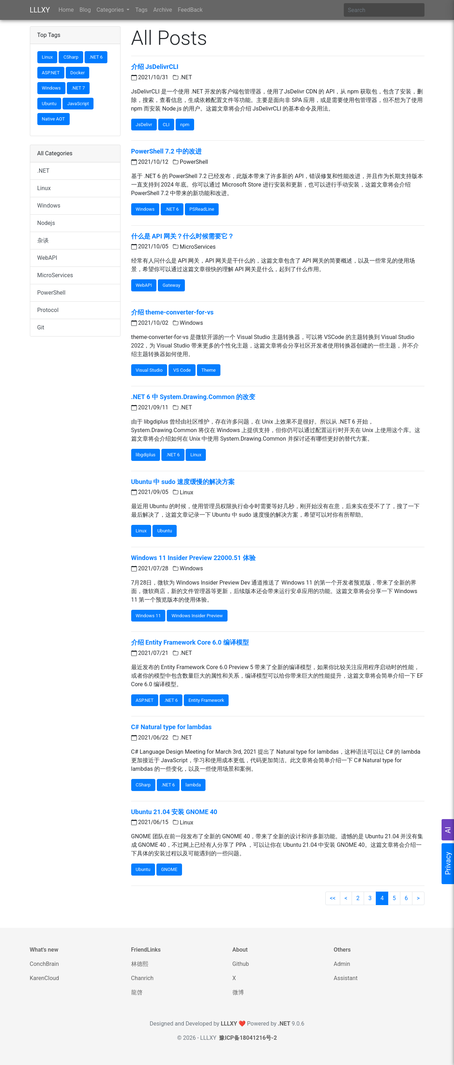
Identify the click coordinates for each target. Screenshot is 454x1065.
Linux (47, 57)
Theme (209, 370)
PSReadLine (201, 209)
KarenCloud (44, 978)
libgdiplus (146, 454)
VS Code (182, 370)
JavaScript (78, 103)
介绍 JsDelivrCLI (154, 66)
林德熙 (139, 964)
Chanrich (142, 978)
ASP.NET (51, 72)
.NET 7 (78, 88)
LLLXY (40, 10)
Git (40, 327)
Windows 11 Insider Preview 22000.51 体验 (193, 557)
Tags (141, 9)
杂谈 (43, 240)
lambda (193, 784)
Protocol (48, 310)
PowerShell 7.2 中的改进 (166, 151)
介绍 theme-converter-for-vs (172, 312)
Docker (77, 72)
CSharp (70, 57)
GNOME (169, 869)
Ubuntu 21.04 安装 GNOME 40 (174, 812)
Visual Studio (149, 370)
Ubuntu (49, 103)
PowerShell (51, 292)
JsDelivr (144, 124)
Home (66, 9)
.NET (43, 170)
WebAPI (47, 257)
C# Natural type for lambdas (171, 727)
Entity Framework (206, 700)
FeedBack (190, 9)
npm (184, 124)
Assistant (346, 978)
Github (241, 964)
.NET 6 (96, 57)
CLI (166, 124)
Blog (85, 9)
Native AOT (53, 119)
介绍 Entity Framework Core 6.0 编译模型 (190, 642)
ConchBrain (44, 964)
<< (333, 898)
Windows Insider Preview (197, 615)
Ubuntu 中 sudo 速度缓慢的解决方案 (183, 481)
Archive (162, 9)
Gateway (171, 285)
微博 (238, 992)
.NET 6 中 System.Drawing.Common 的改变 (193, 396)
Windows (51, 88)
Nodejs (46, 223)
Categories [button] (110, 9)
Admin (342, 964)
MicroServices (55, 275)
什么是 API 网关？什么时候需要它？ (182, 236)
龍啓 (137, 992)
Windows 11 (148, 615)
